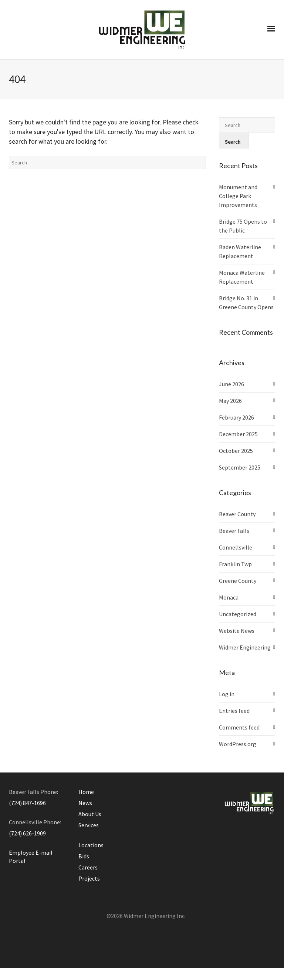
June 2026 (231, 384)
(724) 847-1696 (27, 803)
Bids (83, 856)
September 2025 (239, 467)
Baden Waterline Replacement (240, 251)
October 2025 (236, 450)
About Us (89, 814)
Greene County (237, 580)
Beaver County (237, 514)
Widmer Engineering (245, 647)
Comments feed (239, 727)
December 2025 (238, 434)
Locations (91, 845)
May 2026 (230, 400)
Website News (236, 630)
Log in (226, 694)
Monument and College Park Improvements (238, 195)
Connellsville (235, 547)
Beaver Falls (234, 530)
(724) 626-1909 (27, 833)
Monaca (229, 597)
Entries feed (234, 710)
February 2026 (236, 417)
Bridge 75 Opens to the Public (243, 226)
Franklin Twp (235, 564)
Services (88, 825)
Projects (89, 878)
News (85, 803)
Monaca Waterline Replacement (242, 277)
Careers (88, 867)
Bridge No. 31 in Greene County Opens (246, 302)
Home (86, 791)
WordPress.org (237, 744)
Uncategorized (237, 614)
